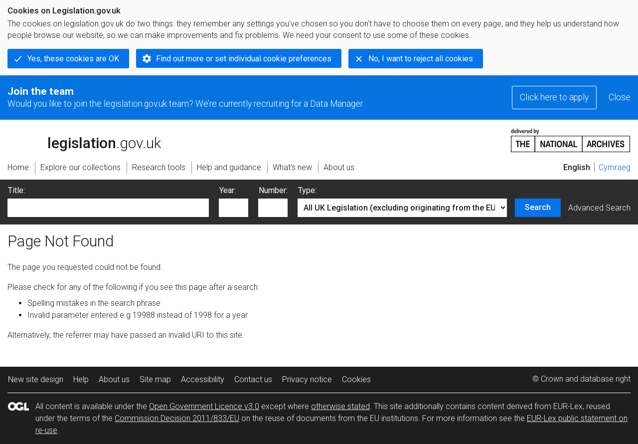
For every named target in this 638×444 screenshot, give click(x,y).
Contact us (253, 379)
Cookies (356, 379)
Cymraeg (615, 167)
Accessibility (202, 379)
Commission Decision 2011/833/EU (177, 418)
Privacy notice (307, 379)
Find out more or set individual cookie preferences (243, 58)
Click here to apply (554, 97)
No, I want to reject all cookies (420, 58)
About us (114, 379)
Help (81, 379)
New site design (35, 379)
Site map (155, 379)
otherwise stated (340, 406)
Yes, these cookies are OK (73, 58)
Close (620, 97)
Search (538, 207)
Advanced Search (599, 208)
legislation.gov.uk (84, 140)
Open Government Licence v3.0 (204, 406)
